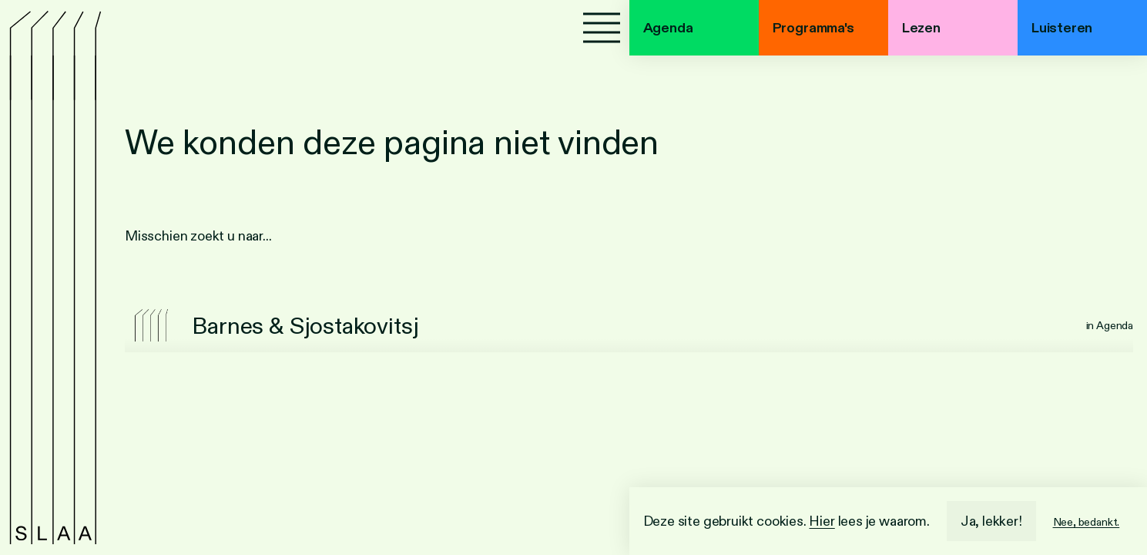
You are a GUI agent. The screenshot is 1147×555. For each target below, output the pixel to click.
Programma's (813, 27)
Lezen (921, 27)
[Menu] (601, 28)
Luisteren (1061, 27)
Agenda (668, 27)
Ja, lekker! (991, 521)
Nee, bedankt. (1086, 522)
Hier (821, 521)
